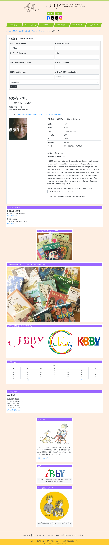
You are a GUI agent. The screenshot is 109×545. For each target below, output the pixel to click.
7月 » (81, 380)
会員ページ (94, 25)
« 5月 (27, 380)
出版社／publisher (62, 62)
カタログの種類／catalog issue (66, 72)
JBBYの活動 (61, 25)
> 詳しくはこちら (12, 215)
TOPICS (45, 25)
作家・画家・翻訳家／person (20, 62)
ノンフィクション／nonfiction (50, 114)
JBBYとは (13, 25)
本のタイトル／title (62, 43)
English (50, 13)
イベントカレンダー (30, 25)
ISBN (57, 53)
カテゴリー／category (18, 43)
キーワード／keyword (18, 53)
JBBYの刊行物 (77, 25)
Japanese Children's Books (27, 114)
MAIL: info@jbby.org (13, 410)
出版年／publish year (18, 72)
